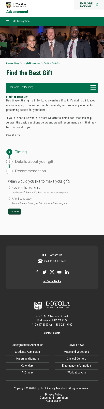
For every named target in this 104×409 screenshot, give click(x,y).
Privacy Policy (53, 394)
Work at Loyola (76, 372)
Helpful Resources (32, 63)
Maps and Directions (76, 352)
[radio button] (9, 187)
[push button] (14, 211)
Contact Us (52, 255)
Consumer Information (54, 397)
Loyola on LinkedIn (67, 272)
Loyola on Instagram (52, 272)
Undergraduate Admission (27, 345)
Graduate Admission (27, 352)
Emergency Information (76, 365)
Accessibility (53, 401)
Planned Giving (13, 63)
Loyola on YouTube (59, 272)
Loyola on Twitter (44, 272)
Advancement (17, 12)
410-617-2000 (40, 324)
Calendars (27, 365)
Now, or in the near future (26, 187)
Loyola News (76, 345)
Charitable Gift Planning (20, 87)
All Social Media (52, 281)
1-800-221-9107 (62, 324)
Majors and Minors (27, 358)
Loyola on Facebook (37, 272)
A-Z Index (27, 372)
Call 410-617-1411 (52, 261)
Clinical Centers (76, 358)
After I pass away (22, 198)
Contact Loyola (52, 333)
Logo (16, 5)
